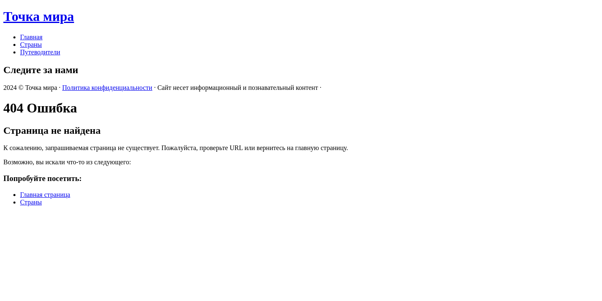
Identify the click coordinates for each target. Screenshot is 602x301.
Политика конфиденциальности (107, 87)
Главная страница (45, 194)
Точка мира (38, 16)
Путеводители (40, 52)
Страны (31, 44)
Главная (31, 37)
